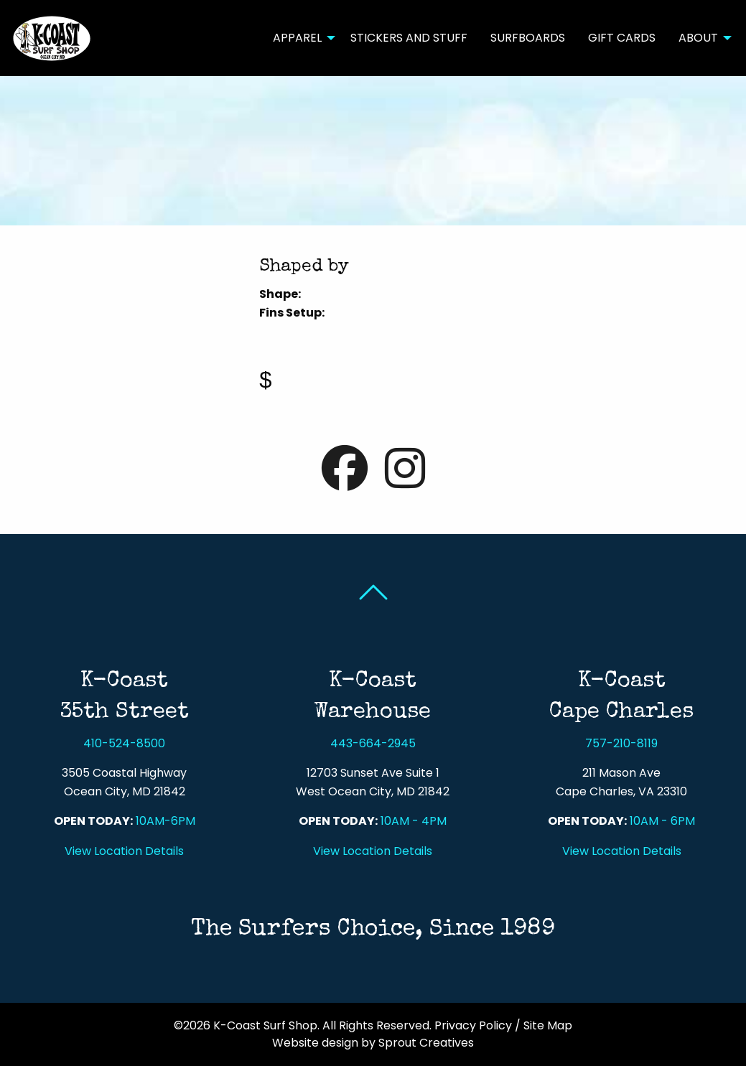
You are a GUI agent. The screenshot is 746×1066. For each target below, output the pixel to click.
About (698, 37)
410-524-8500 (124, 743)
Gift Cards (622, 37)
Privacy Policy (473, 1025)
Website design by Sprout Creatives (373, 1042)
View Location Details (124, 851)
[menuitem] (300, 38)
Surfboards (527, 37)
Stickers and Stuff (408, 37)
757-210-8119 (621, 743)
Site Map (547, 1025)
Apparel (297, 37)
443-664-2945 (373, 743)
